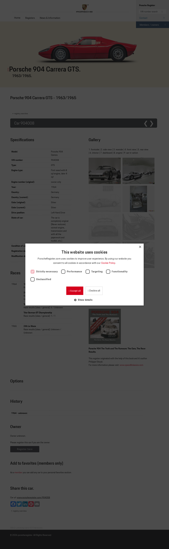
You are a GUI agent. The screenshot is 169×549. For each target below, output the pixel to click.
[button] (84, 299)
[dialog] (84, 274)
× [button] (140, 247)
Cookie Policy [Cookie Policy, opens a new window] (108, 263)
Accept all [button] (75, 291)
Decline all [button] (94, 291)
